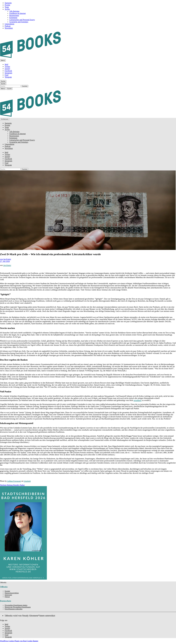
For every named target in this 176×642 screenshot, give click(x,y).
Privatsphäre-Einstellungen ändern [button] (16, 605)
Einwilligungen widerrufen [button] (13, 609)
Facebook (8, 71)
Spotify (7, 69)
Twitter (7, 67)
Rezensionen (14, 15)
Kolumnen (13, 18)
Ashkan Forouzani (14, 481)
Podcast (8, 26)
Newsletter (9, 28)
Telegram (8, 77)
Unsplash (27, 481)
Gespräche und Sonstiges (18, 22)
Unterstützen (9, 24)
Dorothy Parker (12, 485)
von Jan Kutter (5, 259)
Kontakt (7, 591)
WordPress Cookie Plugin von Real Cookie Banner (19, 641)
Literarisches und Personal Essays (22, 20)
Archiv (7, 9)
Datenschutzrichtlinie (12, 593)
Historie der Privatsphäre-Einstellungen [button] (18, 607)
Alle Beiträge (14, 11)
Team (7, 7)
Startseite (8, 3)
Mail (6, 64)
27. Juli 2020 (5, 261)
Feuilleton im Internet (17, 13)
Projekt (7, 5)
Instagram (8, 73)
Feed (6, 75)
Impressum (8, 595)
